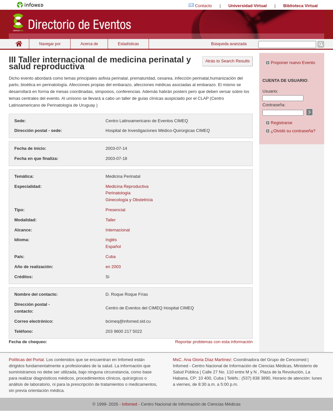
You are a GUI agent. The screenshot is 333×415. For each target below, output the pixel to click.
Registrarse (279, 122)
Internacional (118, 229)
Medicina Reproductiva (127, 186)
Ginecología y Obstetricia (129, 199)
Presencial (116, 209)
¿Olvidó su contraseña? (290, 130)
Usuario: (270, 91)
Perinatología (118, 192)
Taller (111, 219)
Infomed (129, 404)
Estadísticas (128, 44)
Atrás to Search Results (227, 60)
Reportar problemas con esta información (214, 341)
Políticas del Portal (26, 359)
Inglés (111, 239)
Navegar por (49, 44)
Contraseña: (274, 104)
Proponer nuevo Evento (290, 62)
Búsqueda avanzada (228, 44)
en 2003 (113, 266)
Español (113, 246)
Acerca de (89, 44)
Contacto (203, 5)
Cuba (111, 256)
